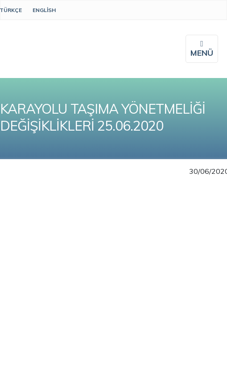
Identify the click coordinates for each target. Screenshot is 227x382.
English (44, 10)
